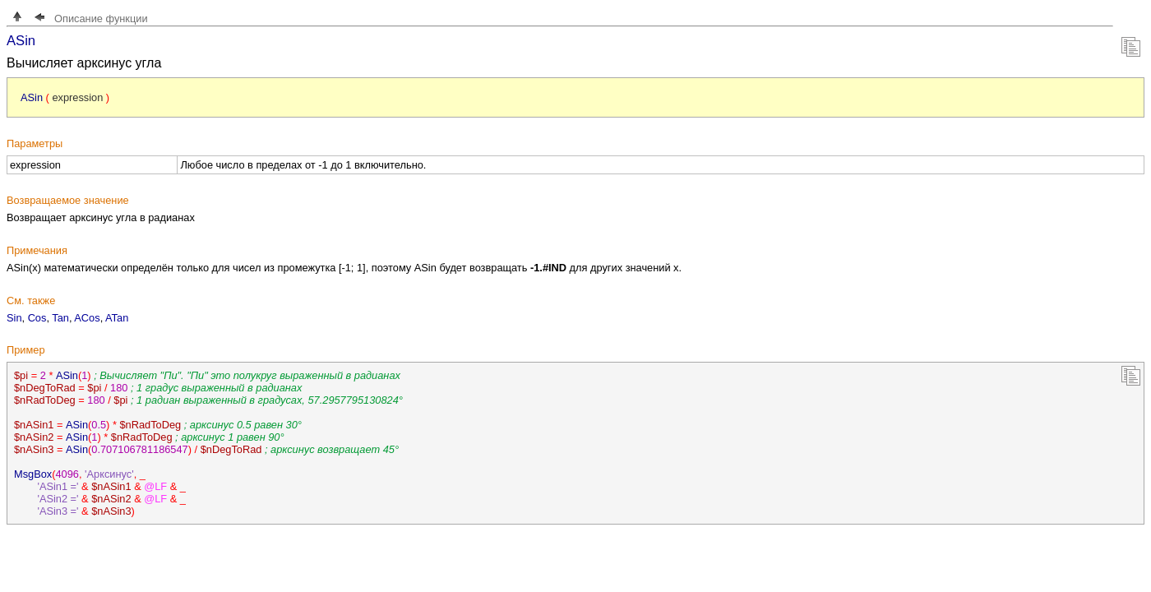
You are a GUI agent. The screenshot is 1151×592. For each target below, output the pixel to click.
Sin (14, 318)
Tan (60, 318)
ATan (116, 318)
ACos (86, 318)
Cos (37, 318)
